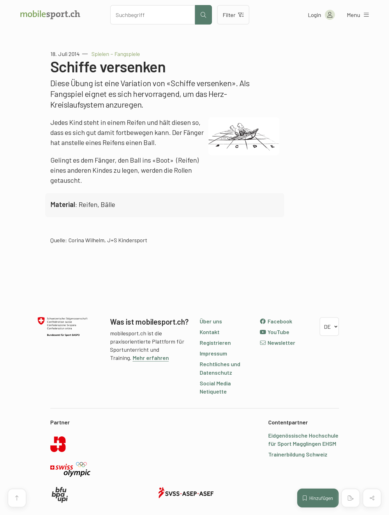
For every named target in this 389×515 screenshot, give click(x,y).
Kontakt (210, 331)
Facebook (275, 321)
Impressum (213, 353)
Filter (233, 14)
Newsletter (277, 342)
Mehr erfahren (151, 357)
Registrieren (215, 342)
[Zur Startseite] (50, 15)
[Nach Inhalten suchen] (152, 15)
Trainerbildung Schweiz (297, 454)
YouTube (274, 331)
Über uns (211, 321)
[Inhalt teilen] (372, 498)
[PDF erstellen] (350, 498)
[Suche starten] (203, 15)
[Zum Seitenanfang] (17, 498)
